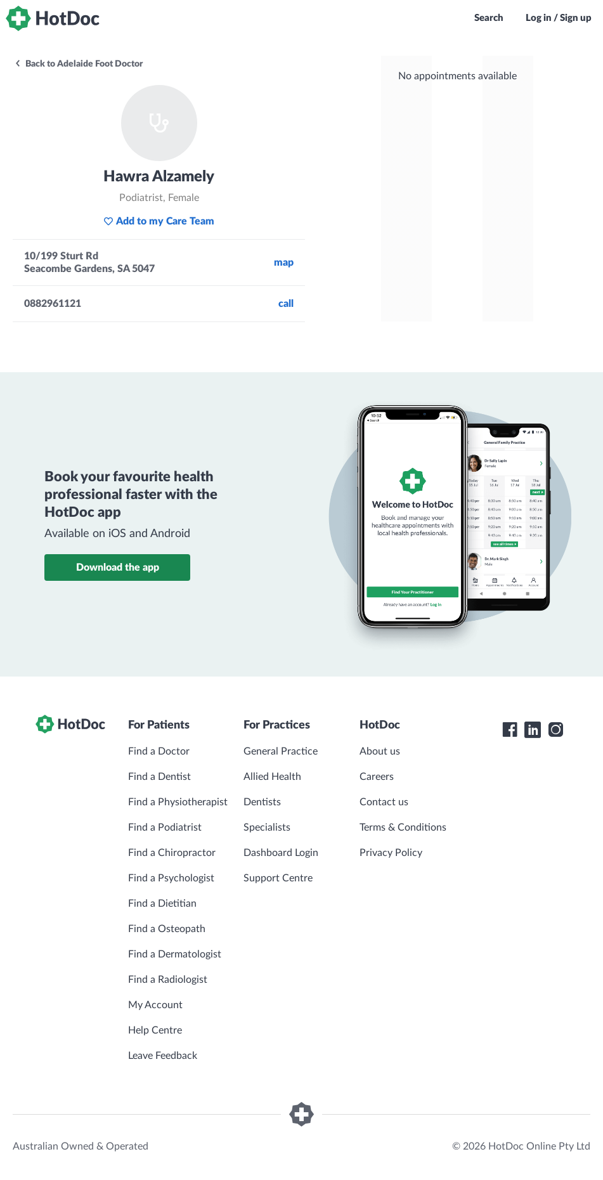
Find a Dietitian (162, 903)
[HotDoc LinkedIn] (532, 730)
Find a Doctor (159, 751)
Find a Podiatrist (165, 827)
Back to (78, 64)
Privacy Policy (391, 853)
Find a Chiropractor (172, 853)
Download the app (117, 567)
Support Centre (278, 878)
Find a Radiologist (167, 980)
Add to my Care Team (158, 221)
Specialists (266, 827)
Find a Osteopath (166, 929)
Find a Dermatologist (174, 954)
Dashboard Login (280, 853)
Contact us (384, 802)
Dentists (262, 802)
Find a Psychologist (171, 878)
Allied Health (272, 777)
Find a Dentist (159, 777)
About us (380, 751)
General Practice (280, 751)
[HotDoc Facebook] (509, 730)
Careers (377, 777)
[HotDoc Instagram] (555, 730)
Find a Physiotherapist (178, 802)
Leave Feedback (162, 1056)
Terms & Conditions (403, 827)
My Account (155, 1005)
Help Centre (155, 1030)
